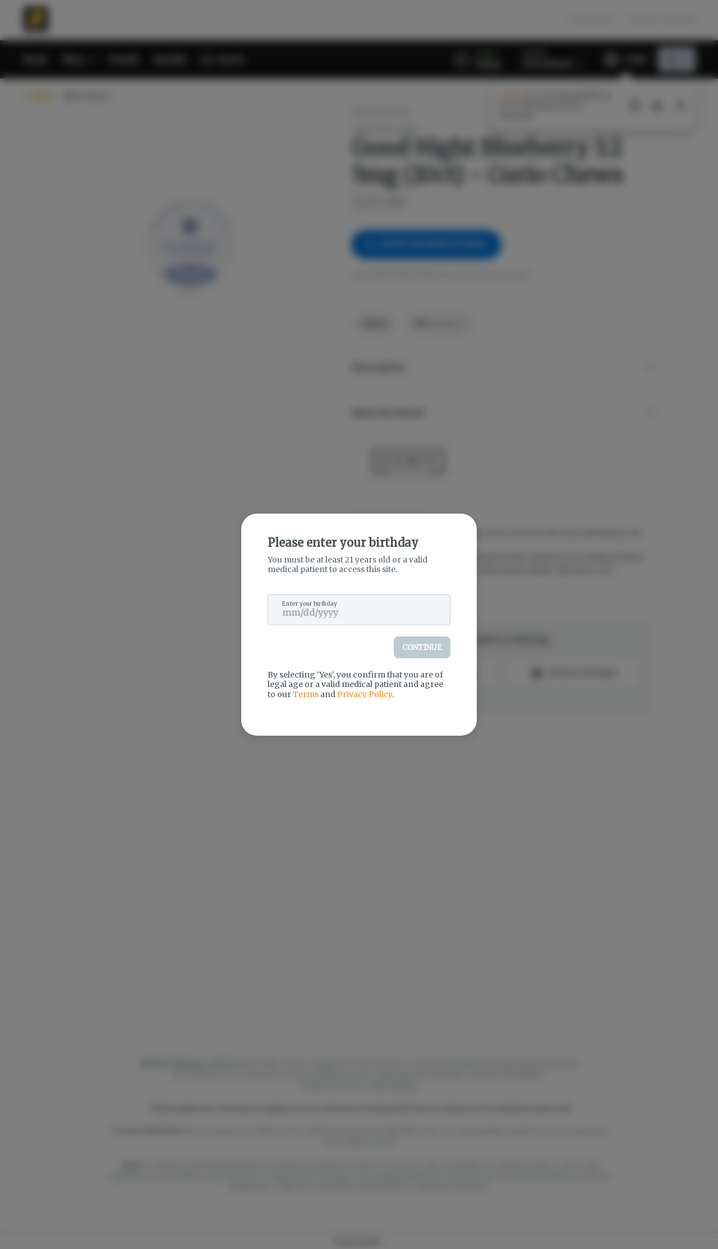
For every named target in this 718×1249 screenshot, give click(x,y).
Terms (306, 694)
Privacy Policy (364, 694)
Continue (422, 647)
